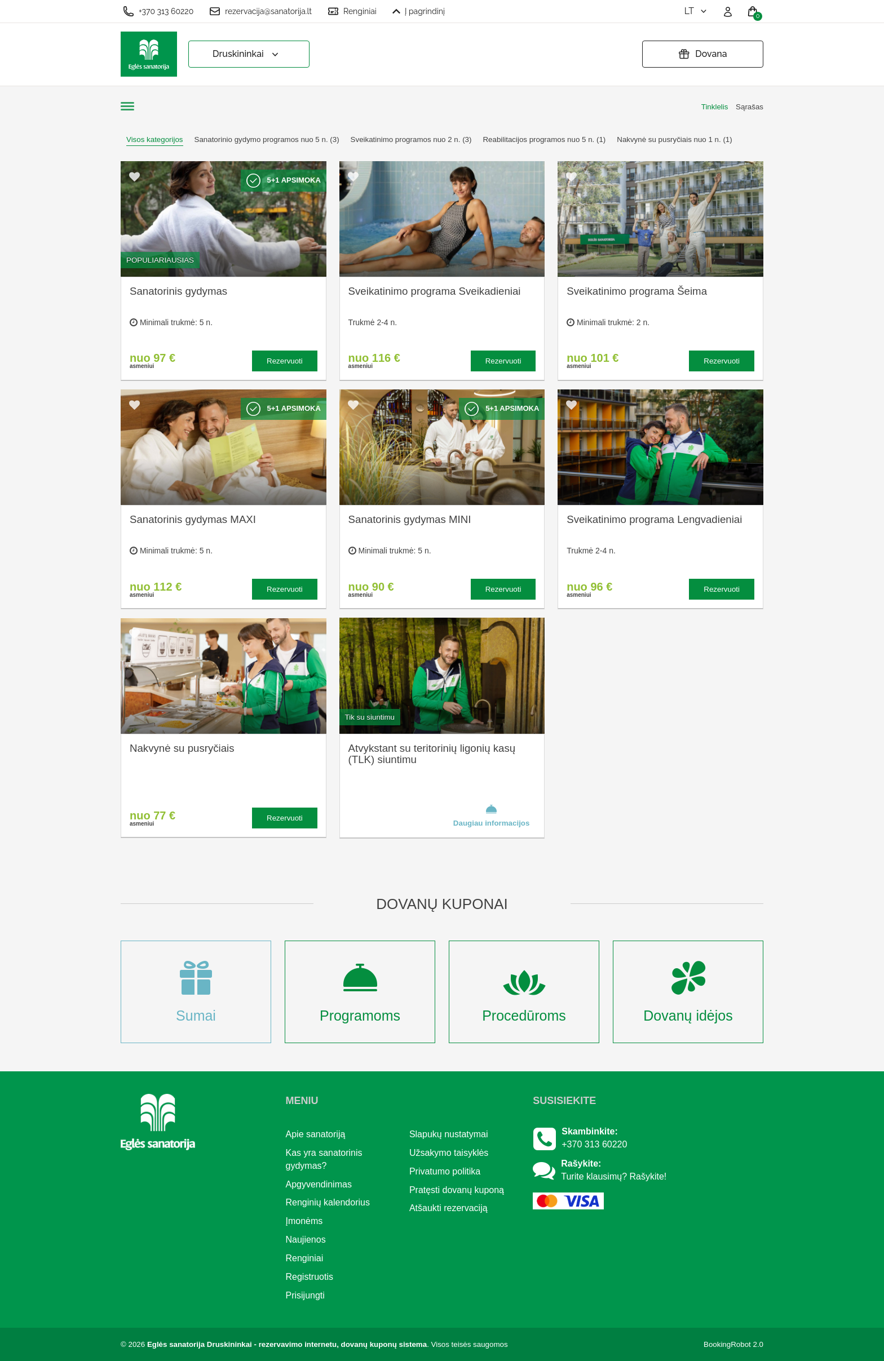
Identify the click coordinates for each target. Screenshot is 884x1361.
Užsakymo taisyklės (448, 1153)
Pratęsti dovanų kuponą (456, 1190)
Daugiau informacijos (491, 815)
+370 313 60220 (158, 11)
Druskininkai (247, 54)
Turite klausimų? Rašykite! (613, 1176)
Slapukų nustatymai (448, 1134)
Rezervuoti (285, 361)
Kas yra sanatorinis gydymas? (324, 1159)
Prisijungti (305, 1295)
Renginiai (352, 11)
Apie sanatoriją (316, 1134)
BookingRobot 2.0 (733, 1344)
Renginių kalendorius (328, 1202)
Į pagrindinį (418, 11)
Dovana (702, 54)
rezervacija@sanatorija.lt (260, 11)
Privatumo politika (444, 1171)
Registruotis (309, 1277)
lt (696, 11)
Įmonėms (304, 1221)
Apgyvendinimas (319, 1184)
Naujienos (306, 1239)
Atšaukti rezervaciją (448, 1208)
